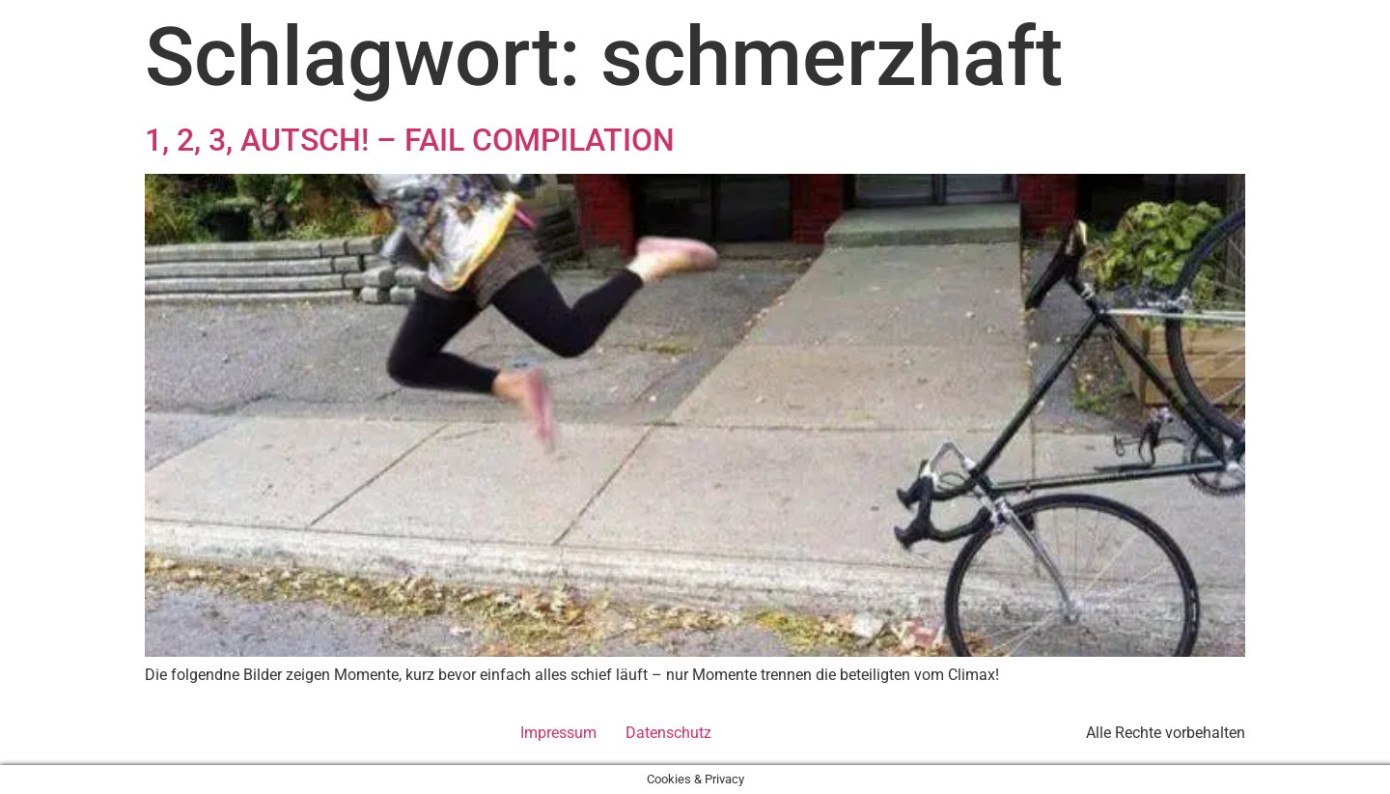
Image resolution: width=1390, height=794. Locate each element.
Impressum (558, 732)
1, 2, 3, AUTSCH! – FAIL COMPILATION (410, 140)
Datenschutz (668, 732)
